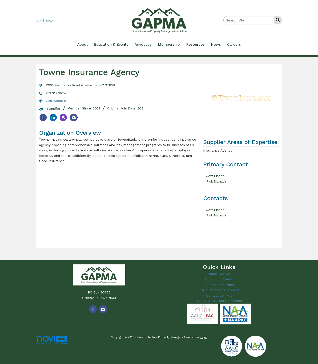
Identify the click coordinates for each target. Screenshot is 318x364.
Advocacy (143, 44)
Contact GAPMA (219, 295)
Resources (195, 44)
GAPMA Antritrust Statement (219, 301)
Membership (169, 44)
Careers (234, 44)
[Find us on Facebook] (93, 309)
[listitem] (40, 20)
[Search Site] (277, 20)
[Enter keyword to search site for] (248, 20)
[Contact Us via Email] (103, 309)
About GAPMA (219, 274)
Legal (203, 337)
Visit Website (55, 101)
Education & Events (111, 44)
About (82, 44)
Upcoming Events (219, 279)
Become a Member (219, 285)
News (216, 44)
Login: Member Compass (219, 290)
